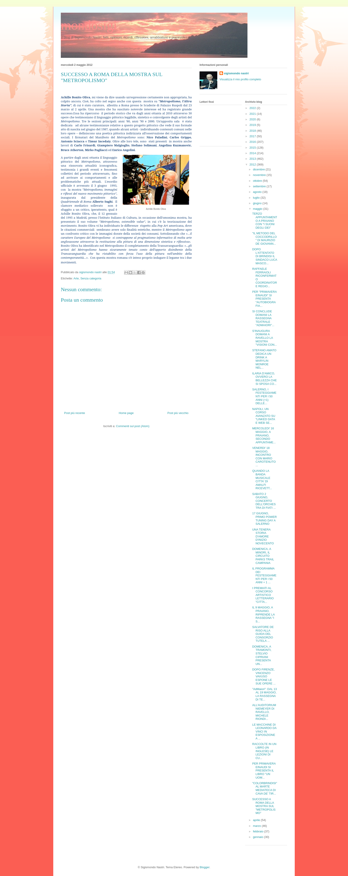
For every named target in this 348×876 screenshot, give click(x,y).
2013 (253, 158)
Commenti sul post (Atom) (132, 426)
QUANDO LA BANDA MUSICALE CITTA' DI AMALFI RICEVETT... (262, 479)
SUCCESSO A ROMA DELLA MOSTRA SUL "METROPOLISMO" (263, 806)
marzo (257, 826)
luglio (257, 197)
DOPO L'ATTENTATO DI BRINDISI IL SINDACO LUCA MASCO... (264, 256)
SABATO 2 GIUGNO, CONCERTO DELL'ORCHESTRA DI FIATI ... (264, 500)
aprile (257, 820)
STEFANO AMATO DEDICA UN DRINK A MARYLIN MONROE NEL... (264, 359)
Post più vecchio (177, 413)
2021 (253, 113)
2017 (253, 136)
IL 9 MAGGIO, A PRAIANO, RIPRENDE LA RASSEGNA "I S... (263, 614)
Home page (126, 413)
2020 (253, 119)
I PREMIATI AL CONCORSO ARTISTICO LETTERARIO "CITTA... (263, 595)
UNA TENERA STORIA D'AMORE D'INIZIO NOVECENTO (263, 536)
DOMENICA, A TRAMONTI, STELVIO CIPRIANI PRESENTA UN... (261, 655)
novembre (260, 175)
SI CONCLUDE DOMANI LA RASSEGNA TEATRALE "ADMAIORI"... (263, 318)
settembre (260, 186)
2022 (253, 108)
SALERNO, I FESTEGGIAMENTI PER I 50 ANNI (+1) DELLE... (264, 396)
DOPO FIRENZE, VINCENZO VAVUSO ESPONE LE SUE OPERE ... (263, 676)
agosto (258, 192)
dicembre (259, 169)
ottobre (258, 180)
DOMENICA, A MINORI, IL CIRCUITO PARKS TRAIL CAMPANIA (263, 555)
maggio (258, 208)
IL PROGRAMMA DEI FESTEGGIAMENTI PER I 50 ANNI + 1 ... (264, 575)
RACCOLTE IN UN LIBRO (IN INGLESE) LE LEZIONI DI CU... (264, 750)
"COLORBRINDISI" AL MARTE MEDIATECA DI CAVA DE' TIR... (264, 788)
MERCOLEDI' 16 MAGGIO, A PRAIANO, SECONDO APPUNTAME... (264, 435)
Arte (76, 278)
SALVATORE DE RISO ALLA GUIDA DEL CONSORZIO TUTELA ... (263, 633)
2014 (253, 153)
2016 (253, 141)
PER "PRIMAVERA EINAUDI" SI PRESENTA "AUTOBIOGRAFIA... (264, 298)
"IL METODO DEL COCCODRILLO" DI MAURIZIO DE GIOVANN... (264, 238)
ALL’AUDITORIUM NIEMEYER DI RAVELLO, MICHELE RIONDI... (264, 712)
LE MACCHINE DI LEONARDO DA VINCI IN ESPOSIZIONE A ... (264, 731)
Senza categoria (90, 278)
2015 (253, 147)
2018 (253, 130)
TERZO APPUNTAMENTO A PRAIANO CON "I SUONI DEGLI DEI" (264, 220)
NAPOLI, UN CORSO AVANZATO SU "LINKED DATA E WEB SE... (263, 415)
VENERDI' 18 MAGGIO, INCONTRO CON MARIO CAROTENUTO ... (264, 456)
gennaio (258, 837)
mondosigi (89, 25)
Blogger (205, 867)
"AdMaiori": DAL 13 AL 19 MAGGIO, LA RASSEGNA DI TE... (264, 694)
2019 (253, 125)
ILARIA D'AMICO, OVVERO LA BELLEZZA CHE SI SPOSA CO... (264, 379)
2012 (253, 164)
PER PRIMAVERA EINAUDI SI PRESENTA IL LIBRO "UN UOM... (263, 770)
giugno (258, 203)
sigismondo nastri (236, 73)
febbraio (258, 831)
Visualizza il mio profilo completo (240, 79)
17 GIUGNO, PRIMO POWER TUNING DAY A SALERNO (264, 518)
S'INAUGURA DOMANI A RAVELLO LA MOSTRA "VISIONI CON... (264, 337)
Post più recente (74, 413)
